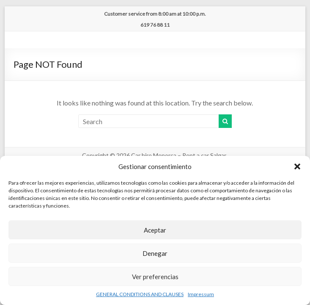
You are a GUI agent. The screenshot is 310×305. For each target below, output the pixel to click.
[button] (297, 166)
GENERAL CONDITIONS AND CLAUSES (140, 294)
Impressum (201, 294)
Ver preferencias (155, 276)
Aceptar (155, 230)
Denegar (155, 253)
